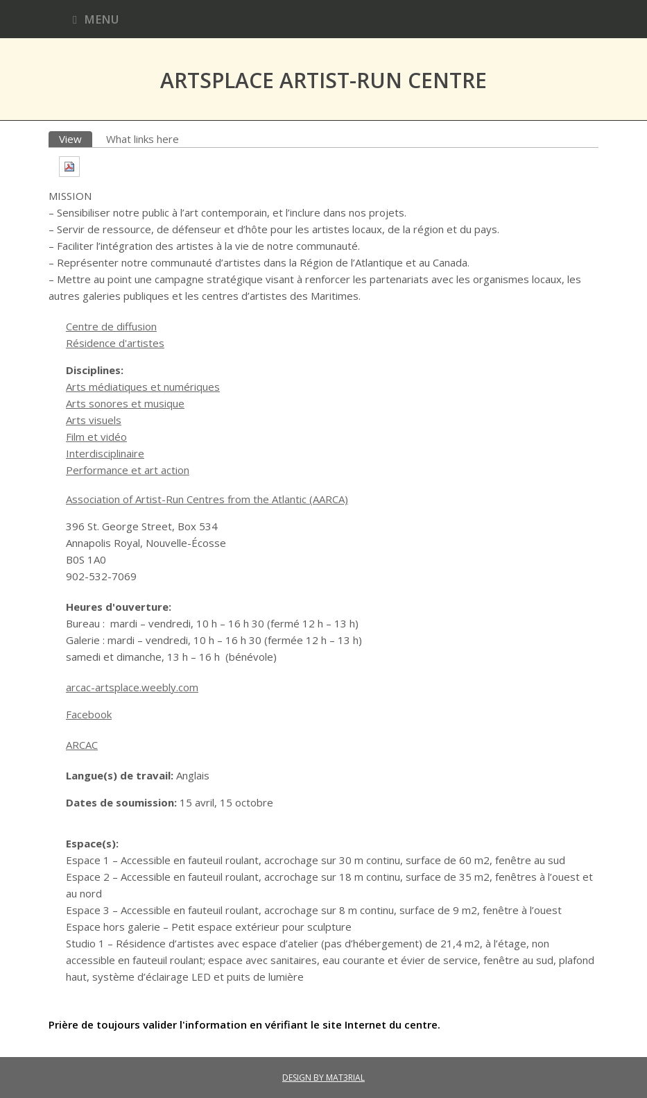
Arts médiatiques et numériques (143, 387)
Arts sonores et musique (125, 403)
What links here (142, 139)
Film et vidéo (96, 437)
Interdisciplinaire (105, 453)
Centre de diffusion (111, 326)
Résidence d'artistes (115, 343)
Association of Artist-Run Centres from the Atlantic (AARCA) (207, 499)
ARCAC (82, 745)
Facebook (89, 714)
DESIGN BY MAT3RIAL (323, 1077)
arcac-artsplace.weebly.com (132, 687)
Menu (96, 19)
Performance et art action (127, 470)
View (75, 138)
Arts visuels (93, 420)
